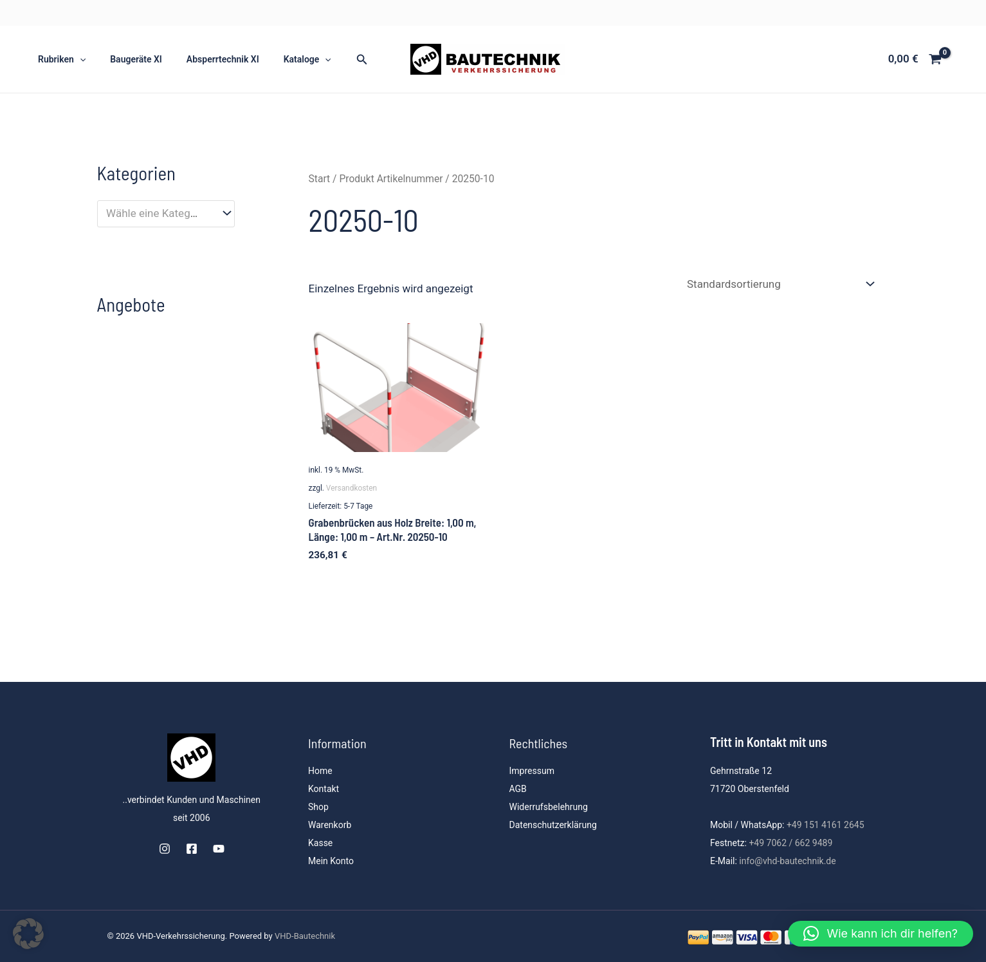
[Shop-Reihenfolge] (780, 284)
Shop (318, 807)
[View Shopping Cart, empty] (914, 59)
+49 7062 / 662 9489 (790, 843)
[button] (76, 59)
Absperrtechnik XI (206, 59)
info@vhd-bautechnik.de (787, 861)
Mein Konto (331, 861)
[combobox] (166, 213)
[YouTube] (218, 848)
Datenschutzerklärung (553, 825)
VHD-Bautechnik (305, 936)
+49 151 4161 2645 (825, 825)
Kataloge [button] (285, 59)
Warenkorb (329, 825)
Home (320, 771)
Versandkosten (351, 488)
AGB (518, 789)
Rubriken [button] (58, 59)
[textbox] (159, 213)
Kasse (320, 843)
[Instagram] (164, 848)
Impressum (531, 771)
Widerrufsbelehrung (548, 807)
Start (320, 179)
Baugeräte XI (126, 59)
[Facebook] (191, 848)
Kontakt (323, 789)
